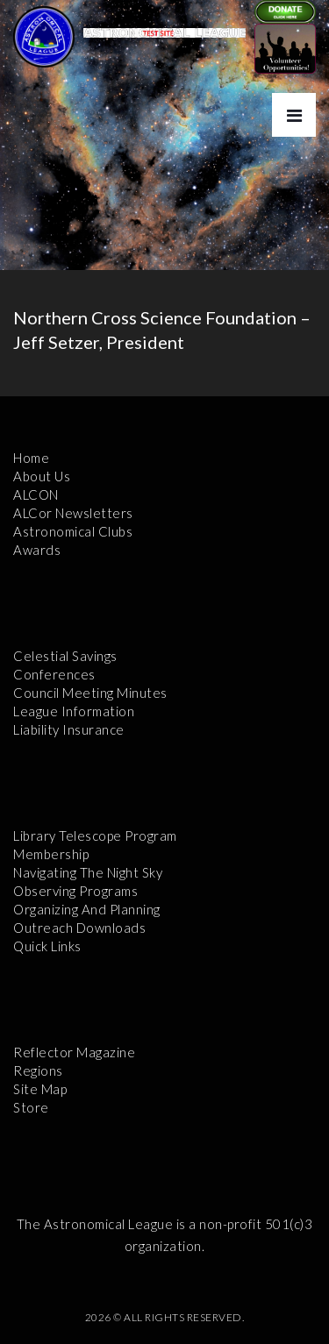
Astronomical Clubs (72, 531)
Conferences (54, 674)
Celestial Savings (65, 656)
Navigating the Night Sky (87, 872)
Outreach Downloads (79, 927)
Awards (37, 550)
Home (31, 458)
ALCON (36, 494)
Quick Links (47, 946)
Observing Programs (75, 891)
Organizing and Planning (87, 909)
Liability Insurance (69, 729)
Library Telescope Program (95, 835)
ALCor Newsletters (73, 513)
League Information (73, 711)
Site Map (40, 1089)
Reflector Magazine (74, 1052)
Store (31, 1107)
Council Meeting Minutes (90, 692)
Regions (38, 1070)
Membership (51, 854)
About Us (41, 476)
